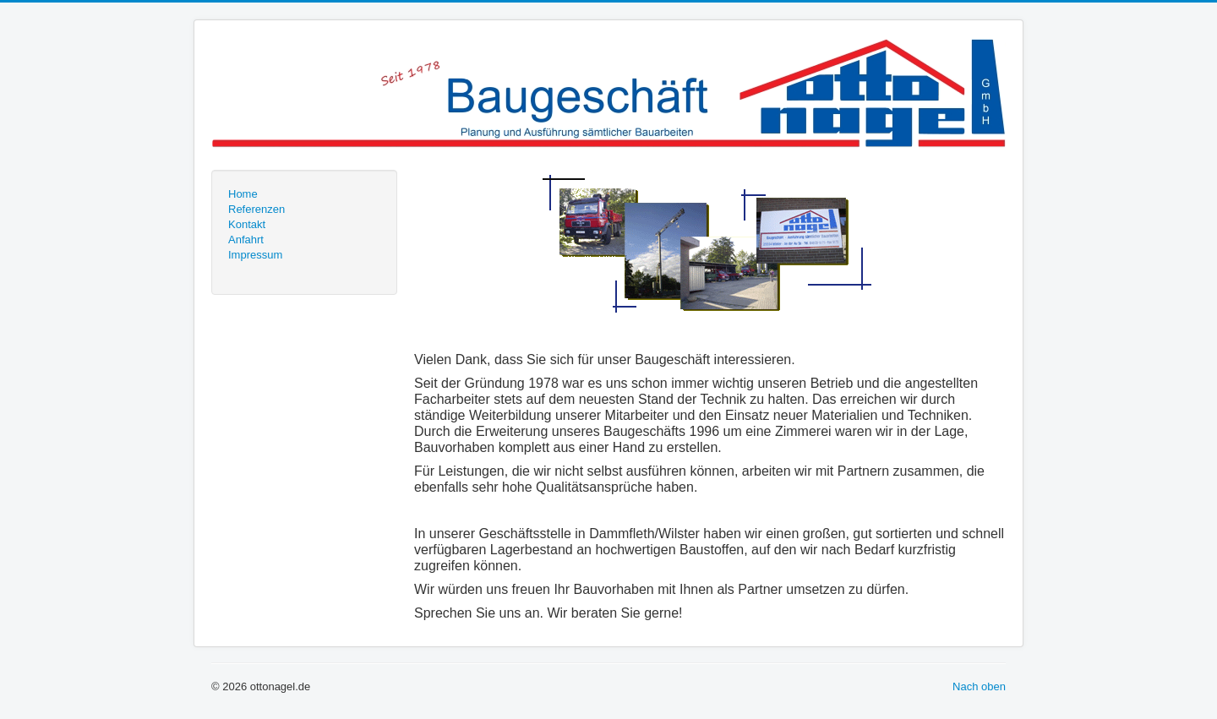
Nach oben (979, 686)
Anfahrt (246, 239)
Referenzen (256, 209)
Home (243, 194)
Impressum (255, 254)
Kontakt (246, 224)
